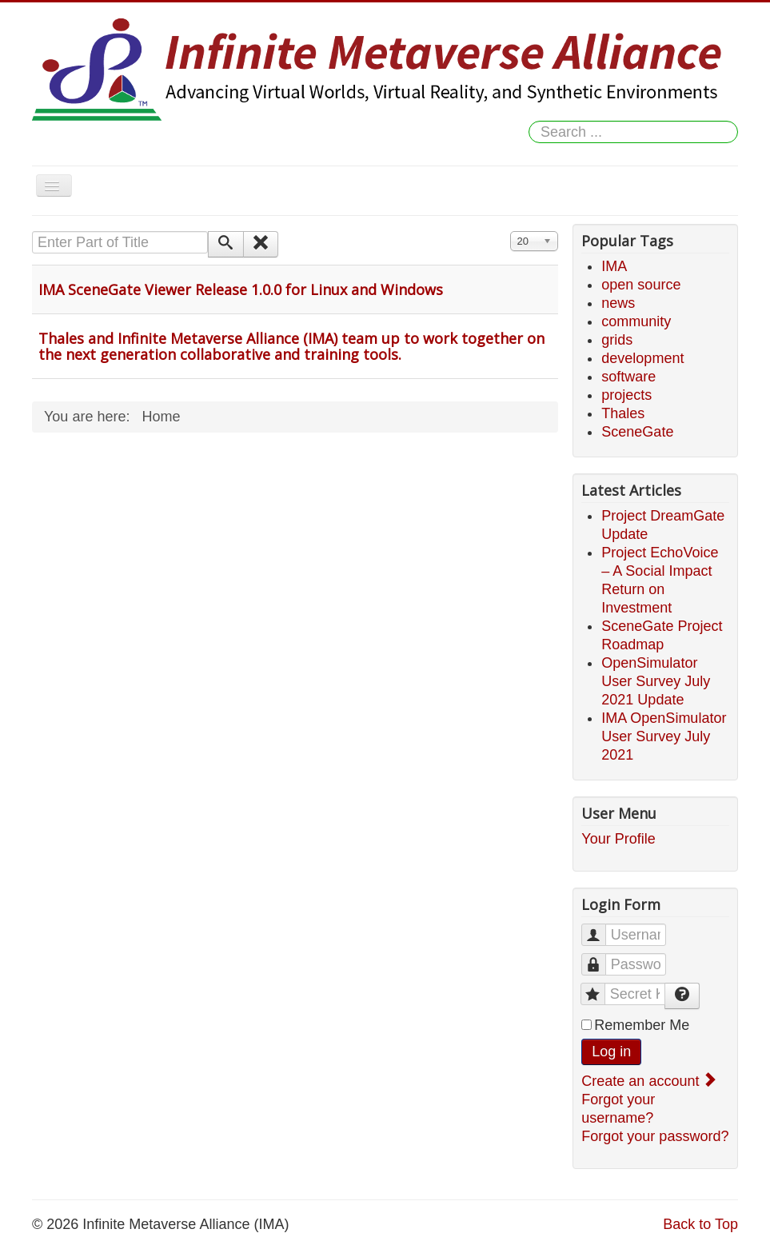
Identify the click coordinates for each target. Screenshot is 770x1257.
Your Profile (618, 839)
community (636, 321)
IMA (614, 266)
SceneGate (637, 432)
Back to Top (700, 1224)
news (618, 303)
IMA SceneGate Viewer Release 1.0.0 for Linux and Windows (240, 289)
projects (626, 395)
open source (640, 285)
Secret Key (600, 987)
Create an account (647, 1081)
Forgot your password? (654, 1136)
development (642, 358)
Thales (622, 413)
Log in (611, 1051)
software (628, 377)
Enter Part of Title (32, 231)
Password (601, 957)
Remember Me (641, 1025)
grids (616, 340)
